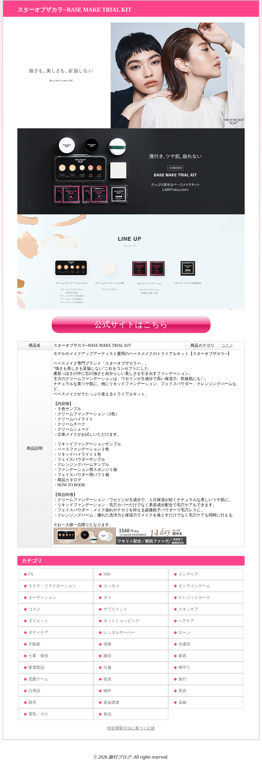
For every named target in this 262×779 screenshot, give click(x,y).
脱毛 (32, 702)
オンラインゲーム (194, 586)
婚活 (107, 656)
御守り (184, 667)
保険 (107, 644)
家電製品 (36, 667)
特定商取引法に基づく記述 (131, 728)
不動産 (34, 644)
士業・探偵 (38, 656)
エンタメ (111, 586)
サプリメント (115, 609)
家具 (182, 656)
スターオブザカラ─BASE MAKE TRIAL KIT (74, 10)
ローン (184, 632)
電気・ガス (38, 714)
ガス (107, 597)
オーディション (42, 597)
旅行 (182, 679)
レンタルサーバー (119, 632)
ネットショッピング (121, 621)
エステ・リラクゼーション (52, 586)
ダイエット (38, 621)
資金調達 (111, 702)
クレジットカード (194, 597)
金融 (182, 702)
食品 (107, 714)
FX (31, 574)
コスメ (227, 345)
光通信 (184, 644)
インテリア (188, 574)
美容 (182, 691)
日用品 (34, 691)
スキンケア (188, 609)
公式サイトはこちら (131, 324)
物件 (107, 691)
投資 (107, 679)
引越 (107, 667)
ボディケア (38, 632)
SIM (107, 574)
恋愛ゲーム (38, 679)
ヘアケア (186, 621)
